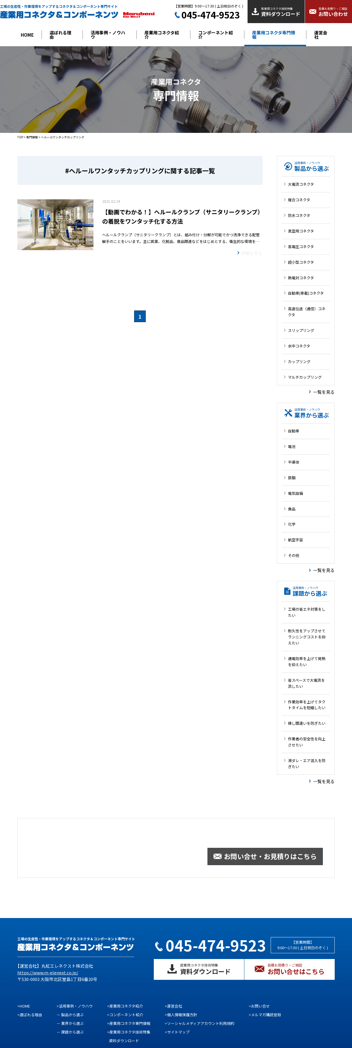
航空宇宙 (295, 539)
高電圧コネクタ (301, 246)
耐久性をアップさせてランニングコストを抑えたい (306, 637)
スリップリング (301, 330)
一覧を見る (324, 392)
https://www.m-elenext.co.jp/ (47, 972)
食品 (291, 509)
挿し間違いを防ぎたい (306, 723)
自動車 (293, 431)
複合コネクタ (299, 199)
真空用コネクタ (301, 231)
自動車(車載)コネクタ (306, 293)
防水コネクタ (299, 215)
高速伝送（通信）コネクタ (306, 311)
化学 (291, 524)
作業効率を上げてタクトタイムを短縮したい (306, 705)
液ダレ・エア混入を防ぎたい (306, 763)
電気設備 (295, 493)
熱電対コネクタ (301, 277)
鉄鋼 (291, 477)
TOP (20, 137)
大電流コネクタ (301, 184)
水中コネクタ (299, 346)
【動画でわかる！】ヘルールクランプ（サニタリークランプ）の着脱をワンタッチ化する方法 (181, 216)
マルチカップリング (305, 377)
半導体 (293, 462)
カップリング (299, 361)
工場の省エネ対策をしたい (306, 612)
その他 (293, 555)
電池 (291, 446)
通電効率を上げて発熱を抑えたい (306, 661)
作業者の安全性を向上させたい (306, 742)
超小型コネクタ (301, 262)
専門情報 (32, 137)
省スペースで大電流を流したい (306, 683)
